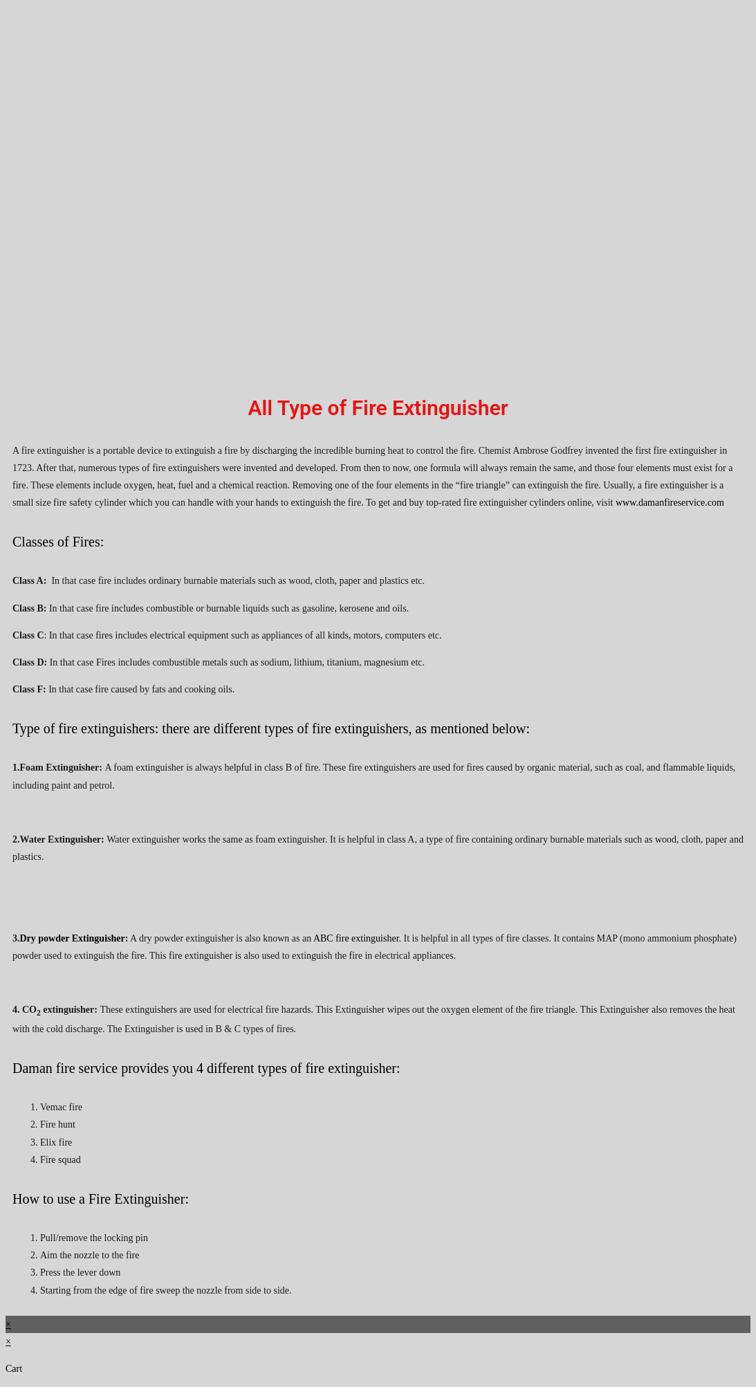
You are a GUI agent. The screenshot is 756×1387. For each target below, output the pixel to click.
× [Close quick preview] (8, 1324)
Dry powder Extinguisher (72, 938)
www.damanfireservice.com (670, 502)
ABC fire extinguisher (356, 938)
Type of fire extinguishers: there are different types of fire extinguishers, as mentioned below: (271, 728)
